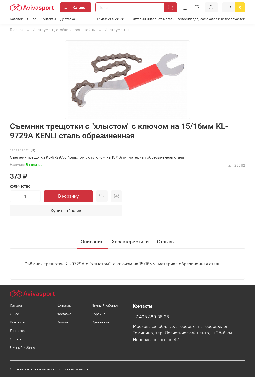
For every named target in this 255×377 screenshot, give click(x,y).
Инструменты (117, 29)
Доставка (67, 19)
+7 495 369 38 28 (110, 19)
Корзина (98, 314)
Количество (20, 186)
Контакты (48, 19)
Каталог (75, 7)
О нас (31, 19)
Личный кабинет (23, 347)
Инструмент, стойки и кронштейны (64, 29)
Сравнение (100, 322)
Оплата (15, 339)
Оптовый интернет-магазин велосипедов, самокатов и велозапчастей (188, 19)
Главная (17, 29)
